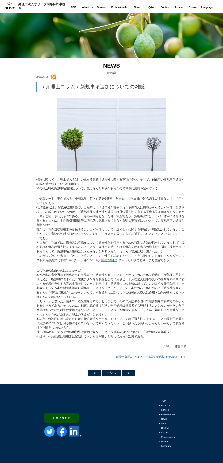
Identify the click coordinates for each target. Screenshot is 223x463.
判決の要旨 (108, 260)
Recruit (164, 441)
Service (165, 410)
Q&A (163, 423)
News (164, 419)
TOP (163, 400)
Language (166, 446)
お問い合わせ (62, 418)
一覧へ (111, 372)
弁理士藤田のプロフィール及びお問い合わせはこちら (151, 357)
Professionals (168, 414)
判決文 (120, 198)
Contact (165, 428)
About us (165, 405)
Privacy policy (168, 437)
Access (165, 432)
